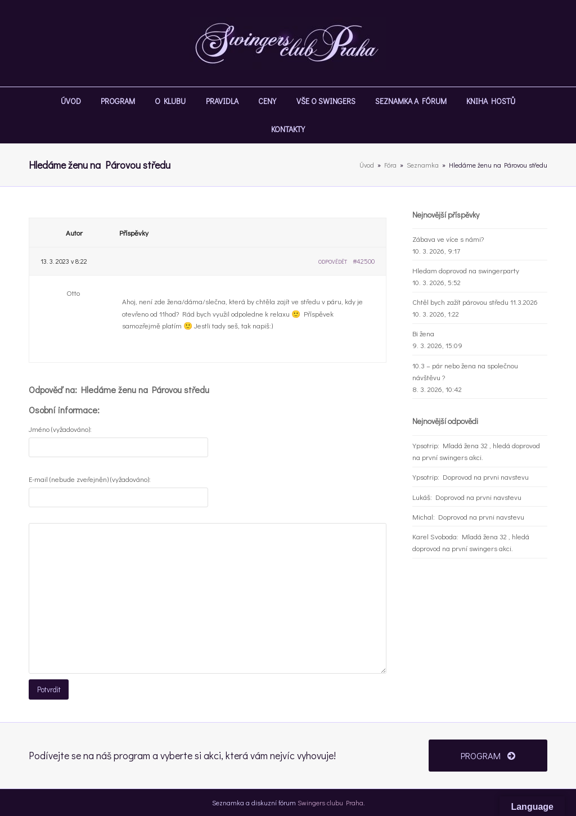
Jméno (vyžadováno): (60, 429)
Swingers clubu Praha (330, 801)
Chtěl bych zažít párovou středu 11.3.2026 (475, 301)
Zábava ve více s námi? (448, 239)
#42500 (364, 260)
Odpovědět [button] (332, 261)
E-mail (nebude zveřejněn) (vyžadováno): (90, 479)
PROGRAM (488, 754)
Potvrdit (48, 689)
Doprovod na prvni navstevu (486, 476)
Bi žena (423, 333)
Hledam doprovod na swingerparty (465, 270)
